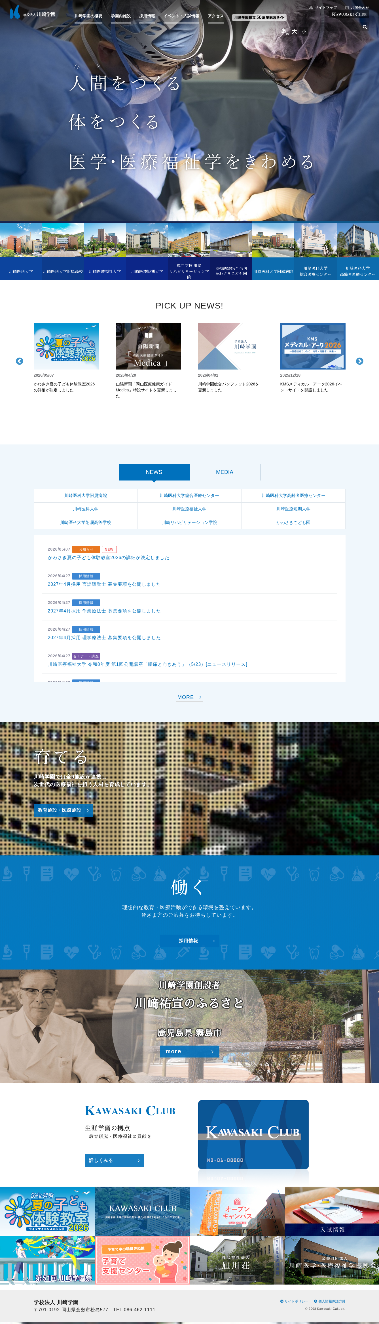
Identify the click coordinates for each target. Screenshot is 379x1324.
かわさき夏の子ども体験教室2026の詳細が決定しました (109, 559)
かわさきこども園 (293, 524)
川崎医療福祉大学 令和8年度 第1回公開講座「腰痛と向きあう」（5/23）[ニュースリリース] (148, 666)
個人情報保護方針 (330, 1304)
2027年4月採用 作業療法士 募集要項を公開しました (104, 613)
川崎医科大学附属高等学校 (85, 524)
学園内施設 (122, 16)
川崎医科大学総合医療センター (189, 496)
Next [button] (359, 361)
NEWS (154, 473)
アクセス (217, 16)
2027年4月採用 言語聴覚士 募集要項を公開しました (104, 586)
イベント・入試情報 (183, 16)
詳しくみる (114, 1163)
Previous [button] (19, 361)
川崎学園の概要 (90, 16)
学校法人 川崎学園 (34, 12)
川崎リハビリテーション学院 (189, 524)
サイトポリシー (294, 1304)
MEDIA (225, 473)
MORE (189, 699)
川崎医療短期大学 (293, 510)
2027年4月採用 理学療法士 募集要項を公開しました (104, 639)
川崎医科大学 (85, 510)
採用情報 (149, 16)
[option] (66, 358)
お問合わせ (356, 8)
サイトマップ (321, 8)
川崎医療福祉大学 (189, 510)
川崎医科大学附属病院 (85, 496)
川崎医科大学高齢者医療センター (293, 496)
